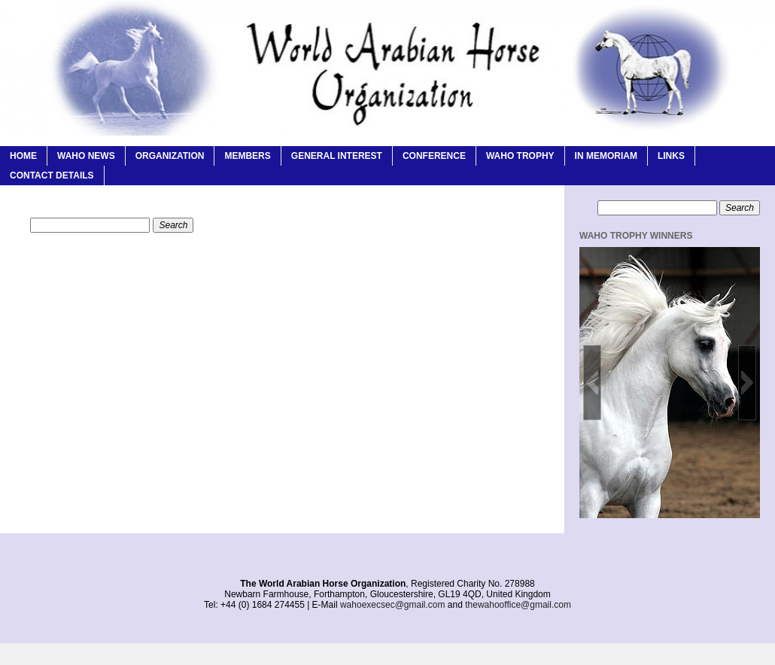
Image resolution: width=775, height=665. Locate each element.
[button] (592, 382)
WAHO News (86, 156)
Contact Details (52, 175)
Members (247, 156)
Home (23, 156)
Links (671, 156)
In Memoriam (606, 156)
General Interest (336, 156)
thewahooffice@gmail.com (518, 604)
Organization (170, 156)
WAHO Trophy (520, 156)
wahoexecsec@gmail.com (392, 604)
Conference (434, 156)
